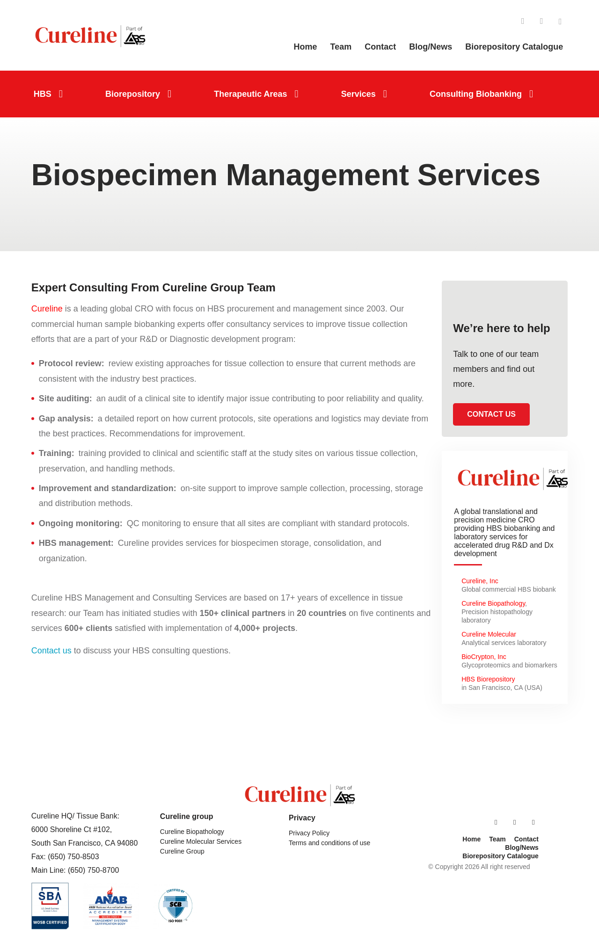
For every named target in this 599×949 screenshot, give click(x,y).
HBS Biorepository (488, 679)
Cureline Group (182, 851)
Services (358, 94)
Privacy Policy (309, 833)
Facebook (541, 21)
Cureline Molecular (489, 634)
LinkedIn (522, 21)
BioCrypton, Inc (483, 656)
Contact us (51, 650)
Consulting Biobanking (476, 94)
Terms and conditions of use (329, 843)
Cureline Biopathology (493, 603)
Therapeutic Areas (250, 94)
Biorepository (132, 94)
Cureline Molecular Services (200, 841)
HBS (42, 94)
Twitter (560, 21)
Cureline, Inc (479, 581)
